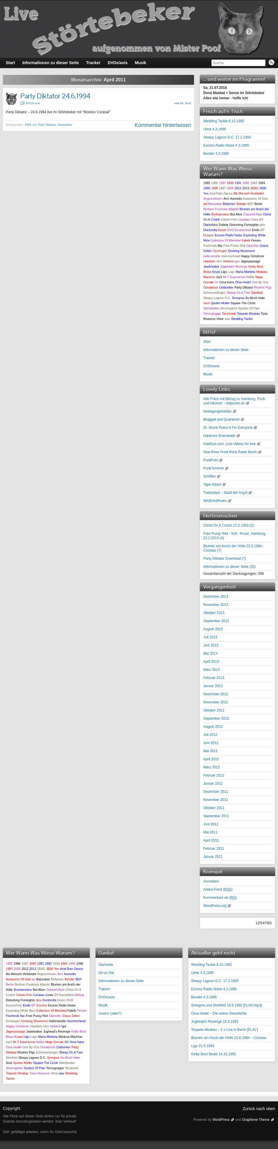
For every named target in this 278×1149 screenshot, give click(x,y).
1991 (238, 183)
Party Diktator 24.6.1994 (55, 95)
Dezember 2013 (215, 597)
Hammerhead (230, 256)
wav (227, 318)
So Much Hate (255, 298)
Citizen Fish (229, 219)
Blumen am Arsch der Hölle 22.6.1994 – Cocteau (228, 1038)
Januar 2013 (213, 686)
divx (262, 224)
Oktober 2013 (213, 613)
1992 (245, 183)
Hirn (219, 261)
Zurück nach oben (259, 1108)
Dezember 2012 (215, 694)
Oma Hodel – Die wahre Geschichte (218, 1013)
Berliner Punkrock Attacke (221, 209)
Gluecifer (252, 245)
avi (34, 124)
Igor (237, 261)
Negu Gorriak (54, 1042)
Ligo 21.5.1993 (202, 1046)
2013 (245, 188)
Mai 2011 (210, 832)
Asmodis (236, 198)
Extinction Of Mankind (226, 240)
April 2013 (211, 662)
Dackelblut (210, 224)
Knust (216, 271)
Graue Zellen (71, 1015)
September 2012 (216, 718)
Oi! (216, 282)
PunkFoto (210, 460)
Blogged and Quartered (221, 419)
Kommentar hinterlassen (163, 125)
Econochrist (243, 230)
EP (262, 230)
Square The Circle (243, 303)
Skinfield (257, 292)
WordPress (221, 1120)
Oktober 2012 (213, 710)
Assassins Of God (255, 198)
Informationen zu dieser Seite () (229, 567)
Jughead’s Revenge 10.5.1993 (214, 1022)
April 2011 (211, 840)
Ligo (224, 271)
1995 (206, 188)
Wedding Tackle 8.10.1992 (223, 121)
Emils (255, 230)
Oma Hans (226, 282)
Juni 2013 (210, 645)
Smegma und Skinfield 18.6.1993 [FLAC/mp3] (226, 1005)
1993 (253, 183)
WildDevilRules (215, 501)
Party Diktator (47, 124)
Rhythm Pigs (262, 287)
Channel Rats (252, 214)
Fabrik (246, 240)
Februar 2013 (213, 678)
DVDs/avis (33, 103)
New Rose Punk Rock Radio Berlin (230, 452)
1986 (214, 183)
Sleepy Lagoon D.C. (217, 298)
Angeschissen (212, 198)
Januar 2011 (213, 857)
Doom (222, 230)
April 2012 (211, 759)
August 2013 (213, 629)
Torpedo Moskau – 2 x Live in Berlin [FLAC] (224, 1030)
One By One (260, 282)
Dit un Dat (106, 973)
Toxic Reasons (40, 1073)
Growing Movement (241, 251)
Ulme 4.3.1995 (214, 129)
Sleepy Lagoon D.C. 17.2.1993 (227, 137)
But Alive (236, 214)
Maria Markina (245, 271)
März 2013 (211, 670)
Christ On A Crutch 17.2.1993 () (228, 525)
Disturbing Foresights (244, 224)
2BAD (254, 188)
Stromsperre (228, 308)
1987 (222, 183)
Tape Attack (212, 484)
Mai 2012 (210, 751)
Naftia (250, 277)
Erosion (208, 235)
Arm (226, 198)
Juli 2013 (210, 637)
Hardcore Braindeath (219, 436)
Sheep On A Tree (238, 292)
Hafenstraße (211, 256)
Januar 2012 (213, 783)
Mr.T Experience (234, 277)
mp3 (219, 277)
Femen (256, 240)
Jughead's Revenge (233, 266)
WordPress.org (214, 906)
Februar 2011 (213, 849)
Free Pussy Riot (234, 245)
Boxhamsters (220, 214)
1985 (206, 183)
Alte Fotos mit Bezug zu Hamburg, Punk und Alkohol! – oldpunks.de (234, 401)
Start (207, 342)
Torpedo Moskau (248, 313)
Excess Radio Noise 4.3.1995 (226, 145)
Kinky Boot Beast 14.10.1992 (213, 1054)
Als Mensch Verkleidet (248, 193)
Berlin (258, 204)
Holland (228, 261)
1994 (27, 124)
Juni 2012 (210, 743)
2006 (230, 188)
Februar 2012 (213, 775)
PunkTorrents (213, 468)
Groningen (220, 251)
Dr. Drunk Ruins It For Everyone (228, 428)
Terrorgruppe (212, 313)
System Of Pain (248, 308)
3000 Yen (52, 968)
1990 (230, 183)
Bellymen (229, 204)
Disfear (223, 224)
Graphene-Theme (256, 1120)
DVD (230, 230)
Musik (207, 374)
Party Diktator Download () (224, 559)
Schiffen (209, 476)
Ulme (220, 318)
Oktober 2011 (213, 808)
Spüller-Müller (220, 303)
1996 (214, 188)
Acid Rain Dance (220, 193)
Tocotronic (229, 313)
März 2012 (211, 767)
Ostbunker (226, 287)
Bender (241, 204)
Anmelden (211, 881)
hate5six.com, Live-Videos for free (229, 444)
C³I (261, 219)
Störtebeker (65, 124)
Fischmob (210, 245)
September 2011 (216, 816)
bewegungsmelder (217, 411)
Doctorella (210, 230)
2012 (238, 188)
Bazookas (215, 204)
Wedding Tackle (242, 318)
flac (220, 245)
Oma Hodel (243, 282)
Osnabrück (210, 287)
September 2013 (216, 621)
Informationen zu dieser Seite (225, 350)
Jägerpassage (250, 261)
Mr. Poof (185, 103)
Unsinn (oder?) (109, 1013)
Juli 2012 (210, 735)
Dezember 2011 (215, 792)
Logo (231, 271)
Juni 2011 (210, 824)
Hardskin (209, 261)
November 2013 (215, 605)
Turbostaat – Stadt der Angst (225, 493)
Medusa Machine (70, 1036)
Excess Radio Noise (228, 235)
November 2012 (215, 702)
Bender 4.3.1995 (216, 154)
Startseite (105, 965)
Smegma (238, 298)
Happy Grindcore (252, 256)
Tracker (209, 358)
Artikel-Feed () (218, 889)
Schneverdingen (214, 292)
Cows (254, 219)
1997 (222, 188)
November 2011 (215, 800)
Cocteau (244, 219)
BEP (250, 204)
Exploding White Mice (20, 1010)
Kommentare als (220, 898)
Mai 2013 (210, 653)
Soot (206, 303)
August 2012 (213, 727)
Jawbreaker (211, 266)
